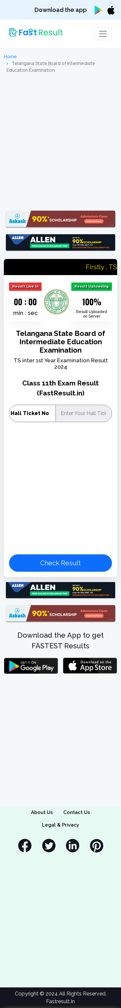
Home (10, 56)
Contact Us (76, 812)
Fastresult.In (60, 1001)
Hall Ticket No (30, 413)
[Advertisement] (60, 142)
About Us (42, 812)
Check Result (60, 563)
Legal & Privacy (60, 825)
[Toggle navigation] (103, 33)
